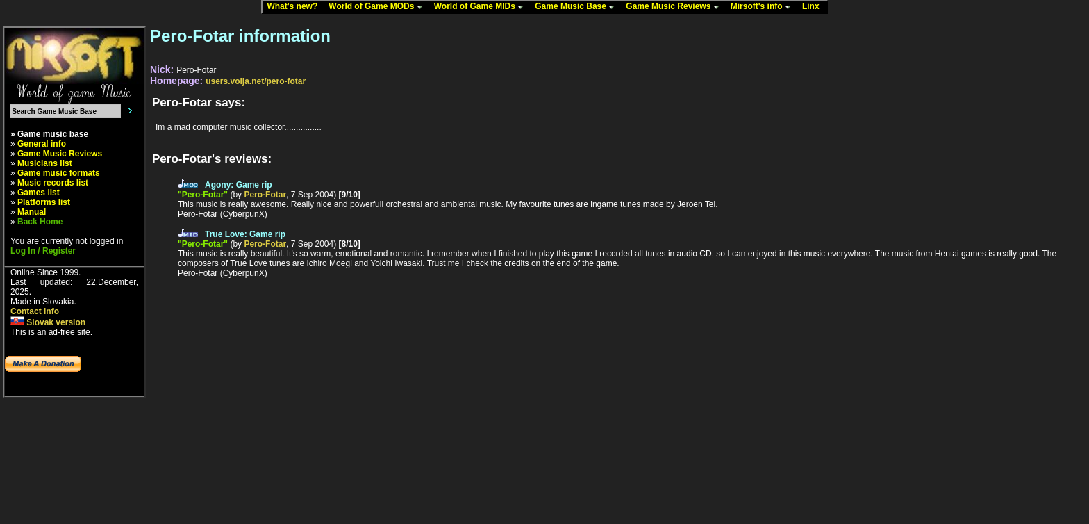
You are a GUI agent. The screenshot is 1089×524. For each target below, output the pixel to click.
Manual (31, 212)
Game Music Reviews (675, 7)
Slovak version (47, 322)
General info (41, 144)
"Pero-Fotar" (203, 194)
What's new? (295, 7)
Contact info (34, 311)
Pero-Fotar (265, 194)
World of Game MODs (378, 7)
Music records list (52, 183)
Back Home (40, 222)
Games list (38, 192)
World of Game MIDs (482, 7)
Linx (813, 7)
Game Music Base (578, 7)
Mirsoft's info (764, 7)
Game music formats (58, 173)
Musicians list (44, 163)
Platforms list (43, 202)
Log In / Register (43, 251)
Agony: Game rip (238, 185)
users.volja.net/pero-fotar (256, 81)
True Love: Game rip (245, 234)
